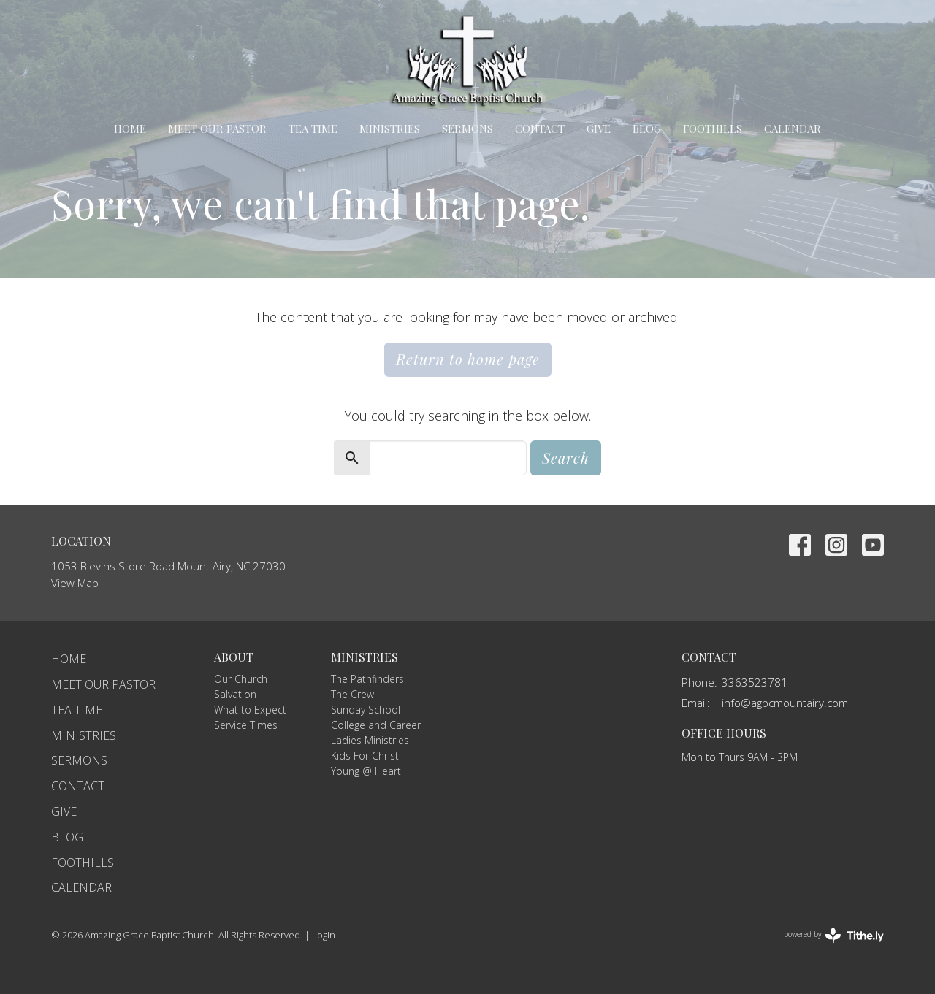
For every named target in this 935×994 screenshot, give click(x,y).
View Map (75, 583)
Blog (647, 128)
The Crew (352, 694)
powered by (834, 935)
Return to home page (468, 359)
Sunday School (365, 709)
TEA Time (313, 128)
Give (599, 128)
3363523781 (754, 682)
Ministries (389, 128)
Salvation (235, 694)
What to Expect (250, 709)
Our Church (240, 679)
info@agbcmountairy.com (785, 702)
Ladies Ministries (370, 740)
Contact (540, 128)
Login (323, 934)
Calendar (792, 128)
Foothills (712, 128)
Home (130, 128)
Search (565, 457)
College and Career (376, 725)
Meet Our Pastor (217, 128)
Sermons (467, 128)
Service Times (246, 725)
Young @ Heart (366, 771)
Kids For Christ (365, 755)
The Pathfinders (367, 679)
